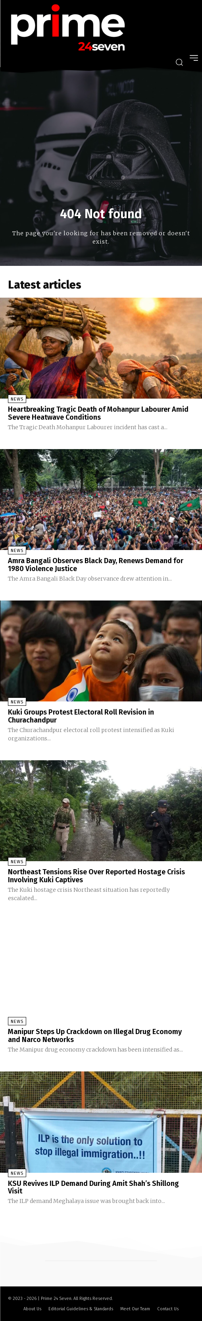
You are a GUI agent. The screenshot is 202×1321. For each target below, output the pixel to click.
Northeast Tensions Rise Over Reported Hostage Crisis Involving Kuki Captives (96, 876)
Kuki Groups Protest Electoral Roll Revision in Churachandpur (81, 716)
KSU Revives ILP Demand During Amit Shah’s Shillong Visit (93, 1187)
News (17, 399)
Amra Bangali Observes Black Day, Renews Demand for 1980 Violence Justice (95, 564)
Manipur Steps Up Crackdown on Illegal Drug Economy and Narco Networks (95, 1035)
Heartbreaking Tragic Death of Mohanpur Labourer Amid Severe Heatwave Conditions (98, 413)
